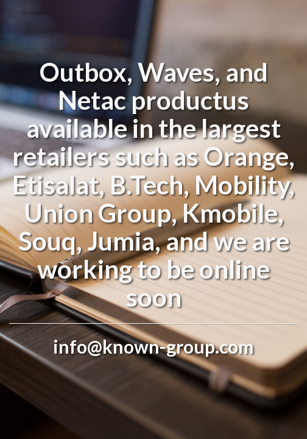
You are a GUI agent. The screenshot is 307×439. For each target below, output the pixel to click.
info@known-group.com (153, 346)
